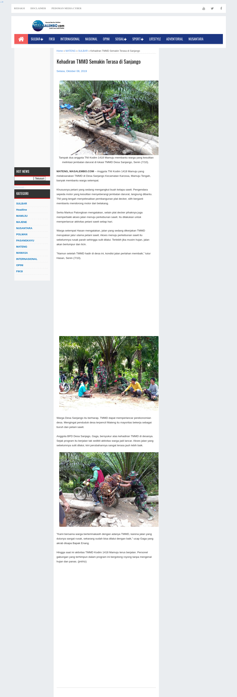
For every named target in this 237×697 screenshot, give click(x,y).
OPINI (106, 39)
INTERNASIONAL (70, 39)
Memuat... (20, 187)
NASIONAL (91, 39)
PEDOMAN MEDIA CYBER (66, 8)
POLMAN (21, 234)
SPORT (138, 39)
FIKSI (52, 39)
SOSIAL (121, 39)
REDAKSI (19, 8)
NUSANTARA (196, 39)
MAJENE (21, 222)
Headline (21, 209)
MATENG (21, 246)
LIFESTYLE (155, 39)
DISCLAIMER (38, 8)
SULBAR (37, 39)
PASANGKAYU (25, 240)
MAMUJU (22, 215)
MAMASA (22, 252)
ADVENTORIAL (174, 39)
